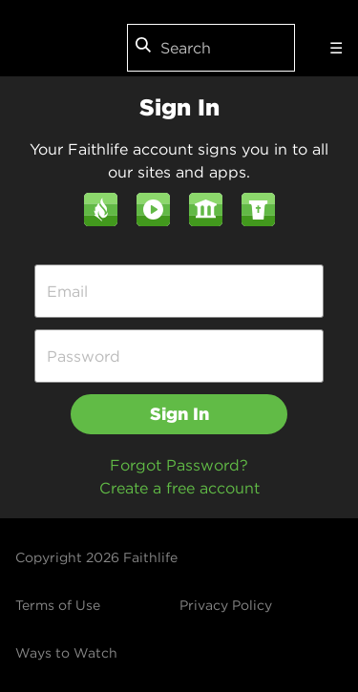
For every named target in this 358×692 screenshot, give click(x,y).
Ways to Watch (66, 652)
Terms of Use (57, 605)
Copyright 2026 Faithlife (96, 557)
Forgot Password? (179, 464)
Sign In (179, 414)
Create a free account (179, 487)
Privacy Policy (225, 605)
